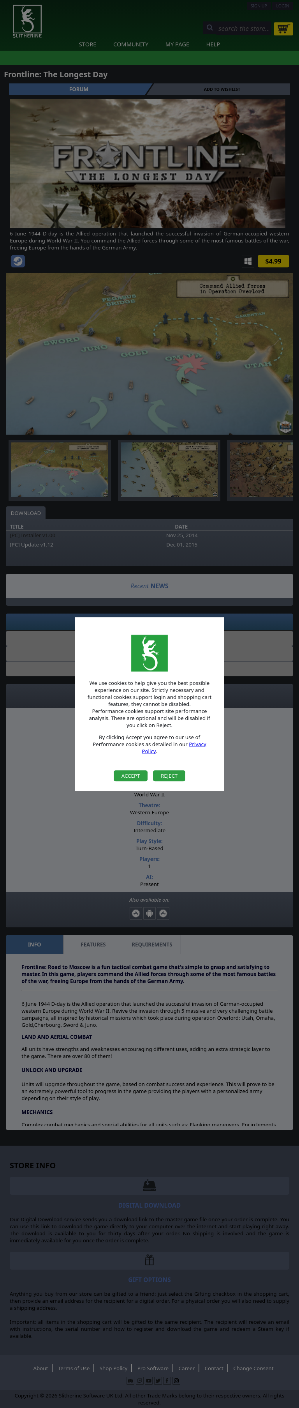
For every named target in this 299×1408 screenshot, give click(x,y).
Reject (169, 775)
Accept (130, 775)
